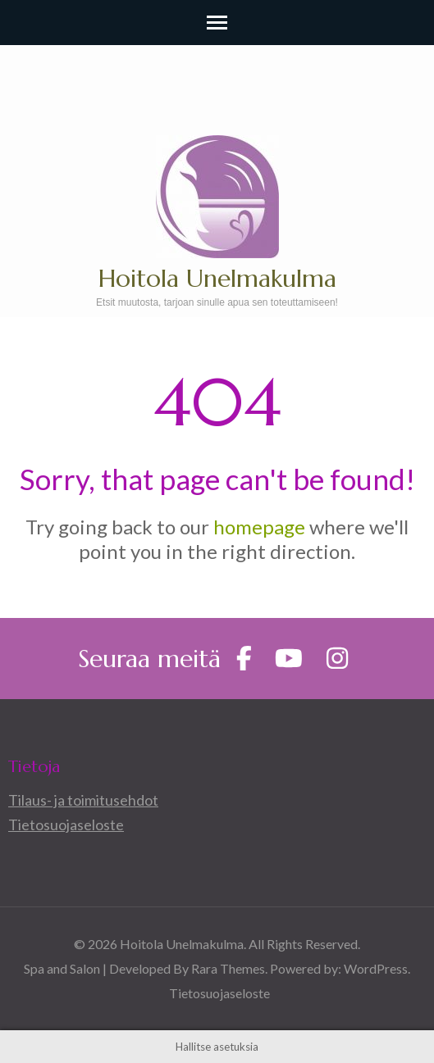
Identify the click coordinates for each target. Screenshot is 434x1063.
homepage (259, 526)
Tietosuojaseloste (66, 824)
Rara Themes (228, 968)
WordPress (376, 968)
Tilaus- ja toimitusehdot (83, 800)
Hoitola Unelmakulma (217, 278)
